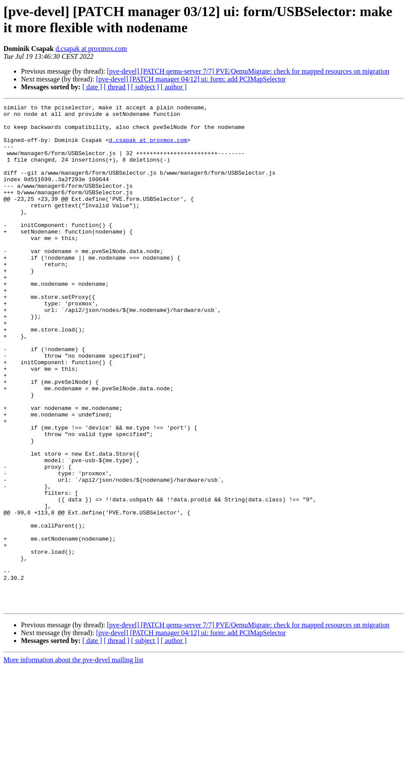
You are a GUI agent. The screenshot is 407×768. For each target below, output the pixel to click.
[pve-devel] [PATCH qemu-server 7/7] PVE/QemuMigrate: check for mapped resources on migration (248, 71)
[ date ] (92, 87)
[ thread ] (116, 87)
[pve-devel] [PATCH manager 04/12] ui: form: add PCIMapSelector (190, 79)
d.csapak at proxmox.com (91, 48)
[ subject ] (145, 87)
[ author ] (174, 87)
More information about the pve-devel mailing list (73, 760)
